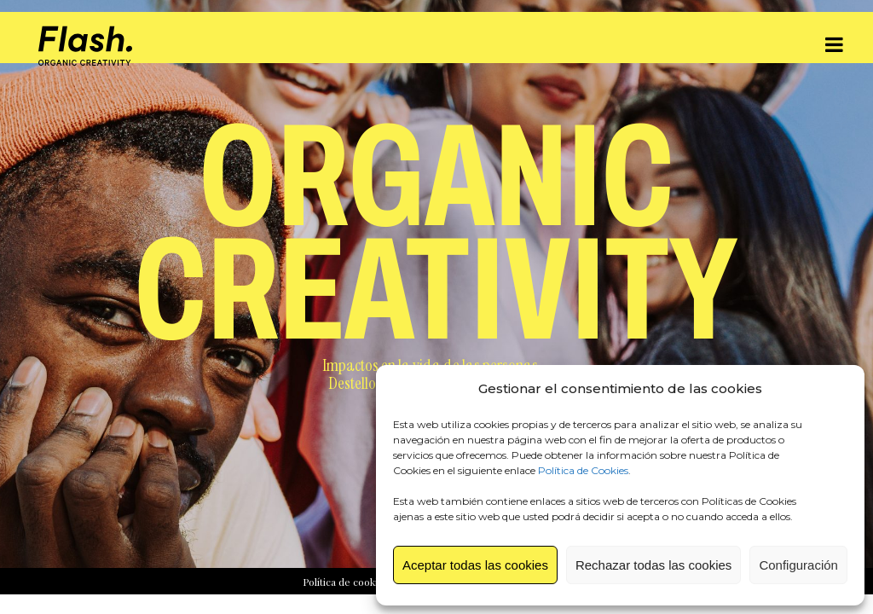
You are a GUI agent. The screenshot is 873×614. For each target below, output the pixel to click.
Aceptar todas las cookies (475, 565)
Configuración (798, 565)
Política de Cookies (583, 470)
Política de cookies (346, 581)
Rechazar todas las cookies (653, 565)
